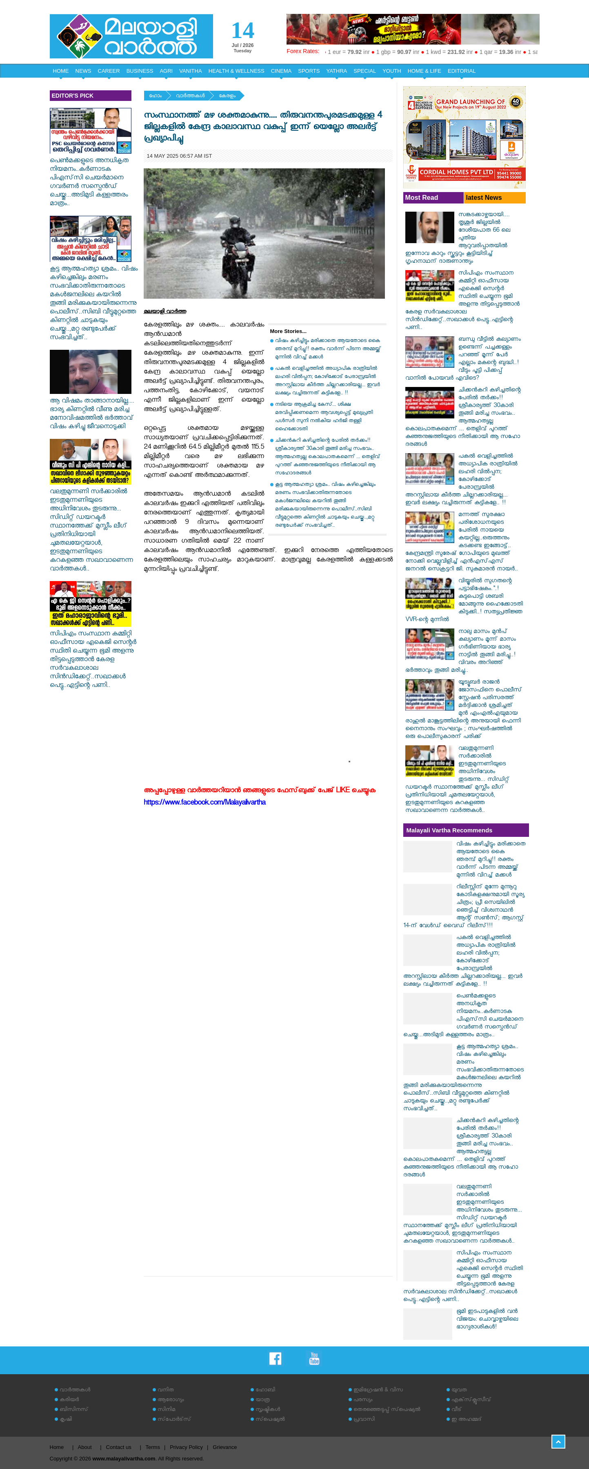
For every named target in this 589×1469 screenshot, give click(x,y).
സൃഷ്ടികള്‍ (268, 1410)
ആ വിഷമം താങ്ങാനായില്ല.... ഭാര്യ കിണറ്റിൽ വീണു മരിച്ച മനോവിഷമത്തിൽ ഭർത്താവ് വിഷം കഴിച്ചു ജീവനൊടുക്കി (92, 410)
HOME (61, 71)
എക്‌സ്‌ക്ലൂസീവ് (471, 1400)
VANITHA (190, 71)
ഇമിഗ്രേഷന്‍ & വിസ (378, 1391)
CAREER (109, 71)
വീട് (456, 1410)
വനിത (166, 1391)
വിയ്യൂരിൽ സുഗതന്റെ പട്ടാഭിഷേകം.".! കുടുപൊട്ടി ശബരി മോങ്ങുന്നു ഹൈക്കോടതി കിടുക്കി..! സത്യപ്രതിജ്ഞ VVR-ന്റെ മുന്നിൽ (464, 601)
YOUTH (391, 71)
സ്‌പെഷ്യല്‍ (270, 1420)
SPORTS (309, 71)
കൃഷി (66, 1420)
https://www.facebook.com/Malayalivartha (204, 804)
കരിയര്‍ (69, 1400)
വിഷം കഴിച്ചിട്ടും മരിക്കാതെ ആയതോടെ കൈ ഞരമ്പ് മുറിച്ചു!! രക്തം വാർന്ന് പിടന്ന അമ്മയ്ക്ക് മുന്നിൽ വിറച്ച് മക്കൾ (328, 350)
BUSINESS (140, 71)
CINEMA (281, 71)
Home (57, 1447)
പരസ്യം (362, 1400)
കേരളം (227, 97)
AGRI (166, 71)
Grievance (225, 1447)
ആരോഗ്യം (171, 1400)
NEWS (83, 71)
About (85, 1447)
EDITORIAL (462, 71)
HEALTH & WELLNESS (236, 71)
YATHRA (336, 71)
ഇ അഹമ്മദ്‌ (466, 1420)
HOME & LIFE (424, 71)
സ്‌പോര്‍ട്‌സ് (174, 1420)
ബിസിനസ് (74, 1410)
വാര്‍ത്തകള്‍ (190, 97)
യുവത (459, 1391)
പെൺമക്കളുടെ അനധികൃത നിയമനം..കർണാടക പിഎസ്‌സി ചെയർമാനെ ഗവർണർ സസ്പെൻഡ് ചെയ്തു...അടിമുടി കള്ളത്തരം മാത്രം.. (90, 178)
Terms (153, 1447)
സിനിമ (166, 1410)
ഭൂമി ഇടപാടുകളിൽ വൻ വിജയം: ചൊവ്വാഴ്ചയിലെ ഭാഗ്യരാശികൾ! (487, 1320)
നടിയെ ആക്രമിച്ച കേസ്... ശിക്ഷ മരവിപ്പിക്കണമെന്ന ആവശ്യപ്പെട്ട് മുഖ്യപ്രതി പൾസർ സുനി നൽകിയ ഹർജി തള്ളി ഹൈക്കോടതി (324, 417)
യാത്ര (263, 1400)
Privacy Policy (186, 1447)
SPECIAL (364, 71)
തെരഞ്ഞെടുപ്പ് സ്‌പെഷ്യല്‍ (386, 1410)
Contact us (118, 1447)
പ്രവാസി (364, 1420)
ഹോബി (265, 1391)
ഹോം (155, 97)
